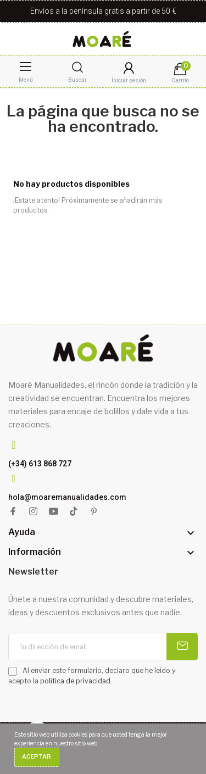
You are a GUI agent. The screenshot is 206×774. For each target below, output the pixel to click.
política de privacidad (75, 681)
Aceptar (36, 756)
